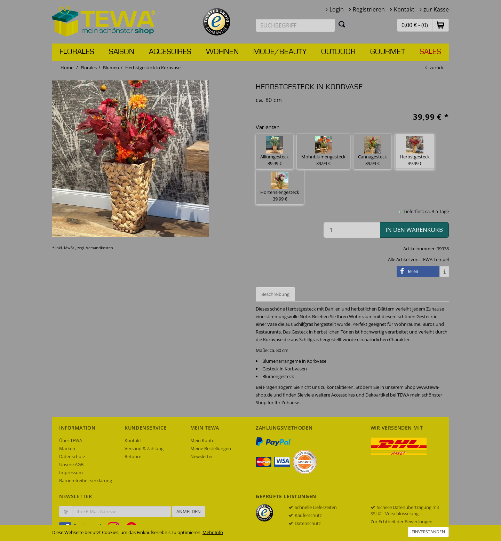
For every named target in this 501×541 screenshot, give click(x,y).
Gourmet (387, 52)
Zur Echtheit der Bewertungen (401, 521)
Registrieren (369, 9)
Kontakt (404, 9)
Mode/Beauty (280, 52)
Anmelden (188, 511)
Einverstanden (428, 532)
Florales (76, 52)
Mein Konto (202, 440)
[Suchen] (342, 24)
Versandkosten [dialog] (99, 247)
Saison (121, 52)
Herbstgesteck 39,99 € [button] (415, 151)
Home (67, 67)
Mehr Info (212, 532)
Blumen (111, 67)
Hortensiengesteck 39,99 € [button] (279, 187)
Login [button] (336, 9)
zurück (437, 67)
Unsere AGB (71, 464)
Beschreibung (275, 294)
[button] (440, 25)
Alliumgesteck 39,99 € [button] (274, 151)
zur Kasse (436, 9)
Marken (67, 448)
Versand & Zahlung (144, 448)
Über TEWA (70, 440)
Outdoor (338, 52)
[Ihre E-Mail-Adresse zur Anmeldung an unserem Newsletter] (121, 511)
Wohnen (222, 52)
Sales (430, 52)
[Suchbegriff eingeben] (295, 25)
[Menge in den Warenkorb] (352, 230)
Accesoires (170, 52)
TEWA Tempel (435, 259)
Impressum (71, 472)
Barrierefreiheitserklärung (85, 480)
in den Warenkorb (414, 230)
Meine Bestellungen (210, 448)
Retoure (133, 456)
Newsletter (201, 456)
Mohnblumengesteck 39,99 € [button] (323, 151)
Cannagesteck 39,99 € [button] (372, 151)
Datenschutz (72, 456)
